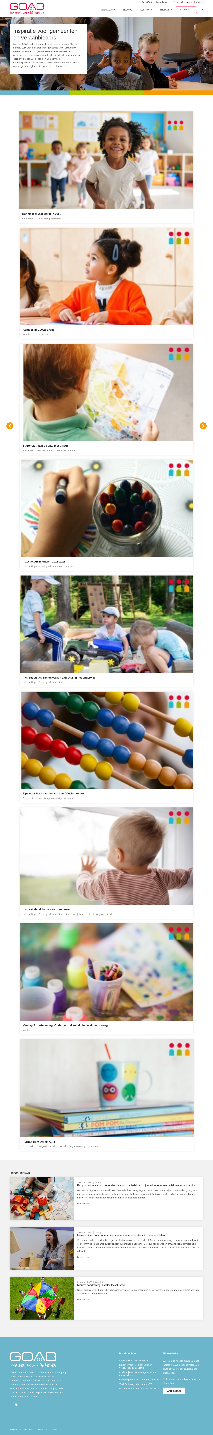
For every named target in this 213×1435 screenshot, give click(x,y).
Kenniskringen (162, 2)
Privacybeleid (41, 1429)
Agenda (145, 9)
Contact (199, 2)
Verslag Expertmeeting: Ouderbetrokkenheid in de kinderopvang (65, 1025)
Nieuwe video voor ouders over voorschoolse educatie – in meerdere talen (121, 1235)
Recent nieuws (20, 1173)
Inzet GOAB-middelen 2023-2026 (44, 561)
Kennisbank (108, 9)
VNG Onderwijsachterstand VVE (135, 1383)
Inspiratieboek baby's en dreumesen (47, 909)
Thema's (165, 9)
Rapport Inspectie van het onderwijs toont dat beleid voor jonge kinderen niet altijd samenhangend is (136, 1185)
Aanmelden (174, 1390)
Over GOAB (146, 2)
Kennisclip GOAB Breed (39, 329)
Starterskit (186, 9)
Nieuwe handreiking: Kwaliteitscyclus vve (101, 1285)
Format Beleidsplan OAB (39, 1141)
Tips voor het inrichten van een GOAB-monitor (53, 793)
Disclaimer (28, 1429)
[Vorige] (9, 425)
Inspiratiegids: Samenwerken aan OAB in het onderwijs (59, 677)
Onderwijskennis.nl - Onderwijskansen (139, 1379)
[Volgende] (203, 425)
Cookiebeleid (56, 1429)
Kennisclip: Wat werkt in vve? (41, 213)
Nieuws (127, 9)
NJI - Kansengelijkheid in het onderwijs (139, 1388)
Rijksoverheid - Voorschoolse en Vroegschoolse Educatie (135, 1366)
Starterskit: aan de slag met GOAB (45, 445)
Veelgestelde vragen (183, 2)
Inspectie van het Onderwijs (133, 1360)
